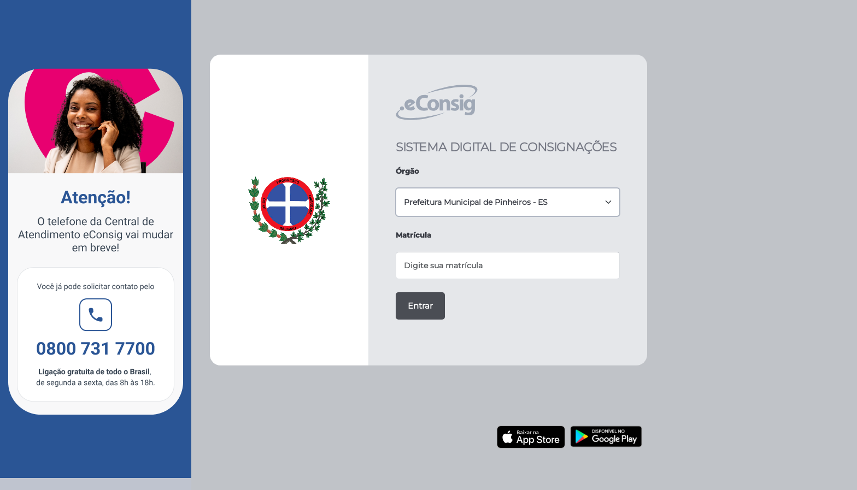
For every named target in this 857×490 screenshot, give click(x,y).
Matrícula (413, 235)
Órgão (407, 171)
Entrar (420, 305)
